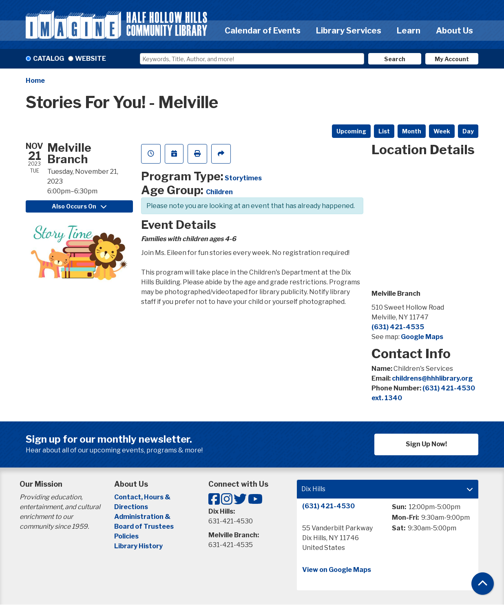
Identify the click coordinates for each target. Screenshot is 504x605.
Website (90, 58)
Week (441, 131)
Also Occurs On (79, 206)
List (384, 131)
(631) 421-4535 (397, 327)
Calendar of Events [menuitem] (263, 30)
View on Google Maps (336, 570)
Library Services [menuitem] (348, 30)
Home (35, 80)
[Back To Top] (482, 583)
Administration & (143, 517)
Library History (138, 546)
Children (219, 192)
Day (468, 131)
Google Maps (422, 337)
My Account (452, 58)
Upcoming (351, 131)
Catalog (48, 58)
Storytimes (243, 178)
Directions (131, 507)
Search (394, 58)
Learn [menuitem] (408, 30)
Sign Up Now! (426, 444)
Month (411, 131)
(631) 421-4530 (328, 506)
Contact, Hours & (143, 497)
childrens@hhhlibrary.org (432, 378)
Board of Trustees (144, 526)
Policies (126, 536)
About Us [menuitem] (454, 30)
